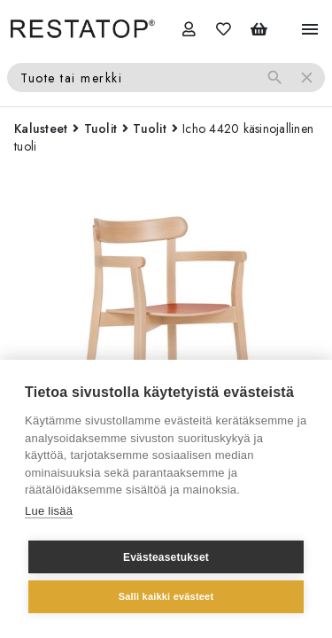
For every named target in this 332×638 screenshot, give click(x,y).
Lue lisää (49, 510)
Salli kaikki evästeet (166, 596)
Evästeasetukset (166, 557)
